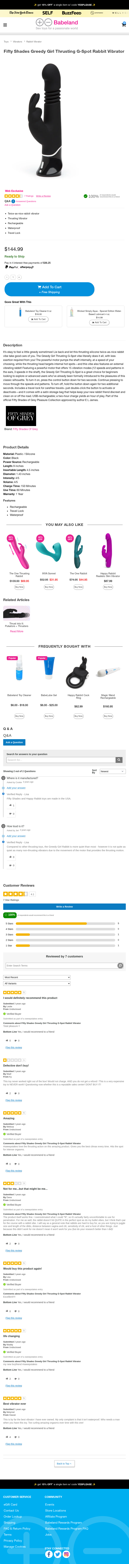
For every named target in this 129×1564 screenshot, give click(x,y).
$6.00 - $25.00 (49, 705)
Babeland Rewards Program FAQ (66, 1528)
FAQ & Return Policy (17, 1528)
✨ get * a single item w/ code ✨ (64, 4)
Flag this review (14, 1047)
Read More (16, 631)
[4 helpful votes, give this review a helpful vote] (7, 1437)
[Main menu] (5, 25)
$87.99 (108, 581)
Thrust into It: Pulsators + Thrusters (16, 625)
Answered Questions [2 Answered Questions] (26, 201)
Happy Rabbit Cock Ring (78, 696)
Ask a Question (12, 205)
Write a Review (43, 196)
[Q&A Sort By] (113, 771)
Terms (8, 1534)
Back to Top (64, 1463)
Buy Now (19, 587)
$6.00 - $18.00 (19, 705)
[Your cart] (123, 24)
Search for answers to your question (27, 754)
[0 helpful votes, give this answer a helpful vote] (11, 857)
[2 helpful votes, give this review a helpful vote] (7, 1093)
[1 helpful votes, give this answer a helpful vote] (11, 805)
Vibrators (17, 41)
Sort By (94, 771)
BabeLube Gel (49, 695)
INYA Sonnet (49, 573)
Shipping (9, 1522)
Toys (6, 41)
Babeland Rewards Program (63, 1522)
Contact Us (11, 1510)
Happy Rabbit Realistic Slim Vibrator (108, 575)
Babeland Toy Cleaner (19, 695)
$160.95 (108, 706)
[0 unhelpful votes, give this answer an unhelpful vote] (11, 813)
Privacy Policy (13, 1540)
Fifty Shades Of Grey (25, 429)
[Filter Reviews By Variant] (36, 983)
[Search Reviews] (64, 965)
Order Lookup (13, 1516)
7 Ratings (29, 196)
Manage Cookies (15, 1546)
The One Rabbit (78, 573)
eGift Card (10, 1504)
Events (49, 1504)
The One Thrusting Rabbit (19, 575)
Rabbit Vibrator (34, 41)
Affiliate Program (56, 1516)
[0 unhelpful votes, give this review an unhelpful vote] (16, 1040)
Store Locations (55, 1510)
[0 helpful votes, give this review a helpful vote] (7, 1040)
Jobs (48, 1534)
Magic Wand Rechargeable (108, 696)
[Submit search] (119, 760)
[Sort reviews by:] (36, 977)
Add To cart (49, 289)
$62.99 (78, 706)
